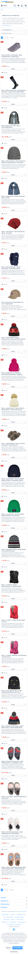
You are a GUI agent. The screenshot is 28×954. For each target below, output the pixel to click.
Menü (4, 5)
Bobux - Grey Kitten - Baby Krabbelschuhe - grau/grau (14, 797)
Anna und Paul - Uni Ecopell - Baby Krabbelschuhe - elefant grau (12, 55)
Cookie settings (5, 914)
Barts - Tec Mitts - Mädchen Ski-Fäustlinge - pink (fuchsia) (14, 656)
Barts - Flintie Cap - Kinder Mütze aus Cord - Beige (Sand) (13, 303)
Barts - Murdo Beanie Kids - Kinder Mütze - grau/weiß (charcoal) (14, 550)
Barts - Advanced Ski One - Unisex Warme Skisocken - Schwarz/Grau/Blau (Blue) (14, 91)
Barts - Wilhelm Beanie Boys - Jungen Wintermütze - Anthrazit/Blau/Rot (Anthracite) (12, 726)
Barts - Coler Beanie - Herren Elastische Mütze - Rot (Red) (13, 232)
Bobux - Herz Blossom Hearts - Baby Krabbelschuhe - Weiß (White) (12, 832)
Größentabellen (12, 922)
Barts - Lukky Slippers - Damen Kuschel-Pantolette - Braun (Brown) (13, 444)
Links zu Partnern (21, 922)
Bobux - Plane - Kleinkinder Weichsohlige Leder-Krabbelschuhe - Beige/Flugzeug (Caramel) (14, 868)
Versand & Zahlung (19, 917)
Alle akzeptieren (17, 947)
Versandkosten (23, 911)
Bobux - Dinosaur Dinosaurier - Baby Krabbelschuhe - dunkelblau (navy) (12, 762)
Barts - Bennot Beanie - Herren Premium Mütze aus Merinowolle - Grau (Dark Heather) (13, 161)
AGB (4, 917)
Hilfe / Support (20, 919)
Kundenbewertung (21, 914)
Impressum (12, 914)
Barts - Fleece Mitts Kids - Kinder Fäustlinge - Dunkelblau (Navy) (11, 267)
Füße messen (4, 922)
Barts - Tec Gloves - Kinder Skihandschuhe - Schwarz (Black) (11, 585)
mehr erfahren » (6, 25)
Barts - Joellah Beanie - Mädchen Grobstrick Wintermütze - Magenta (12, 373)
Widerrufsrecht (10, 917)
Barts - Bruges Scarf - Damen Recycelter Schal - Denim (13, 197)
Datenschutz (6, 919)
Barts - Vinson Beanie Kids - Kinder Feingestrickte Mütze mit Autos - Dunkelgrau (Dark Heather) (12, 691)
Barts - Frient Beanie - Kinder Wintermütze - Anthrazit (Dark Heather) (13, 338)
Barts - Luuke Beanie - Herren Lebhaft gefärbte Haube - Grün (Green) (13, 514)
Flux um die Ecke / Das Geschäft (14, 924)
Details (18, 69)
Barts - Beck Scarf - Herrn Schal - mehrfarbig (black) (11, 126)
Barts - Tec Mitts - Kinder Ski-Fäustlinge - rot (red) (13, 620)
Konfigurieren (14, 951)
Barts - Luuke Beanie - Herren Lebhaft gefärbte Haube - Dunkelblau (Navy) (13, 479)
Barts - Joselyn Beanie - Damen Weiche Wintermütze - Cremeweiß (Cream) (13, 408)
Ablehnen (8, 947)
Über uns (13, 919)
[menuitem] (4, 5)
